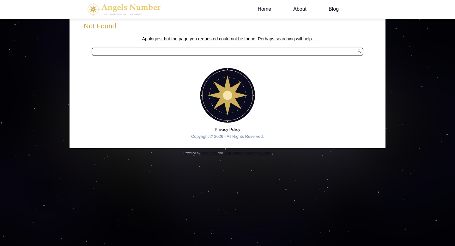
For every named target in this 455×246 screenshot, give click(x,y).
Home (264, 9)
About (299, 9)
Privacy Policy (227, 129)
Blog (334, 9)
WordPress (208, 153)
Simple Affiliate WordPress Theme (247, 153)
